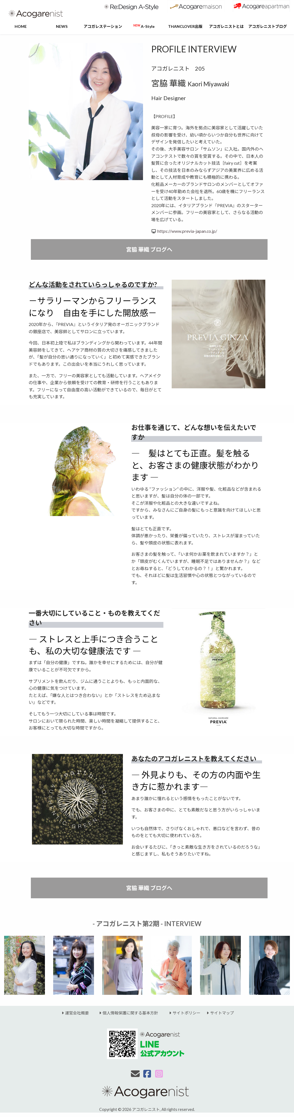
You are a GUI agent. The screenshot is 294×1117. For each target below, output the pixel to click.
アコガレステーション (103, 26)
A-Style (144, 26)
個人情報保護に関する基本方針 (125, 1013)
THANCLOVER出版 (185, 26)
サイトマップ (217, 1013)
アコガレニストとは (226, 26)
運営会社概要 (74, 1013)
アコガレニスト (146, 1109)
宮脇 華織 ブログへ (149, 249)
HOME (21, 26)
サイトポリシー (181, 1013)
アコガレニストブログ (267, 26)
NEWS (62, 26)
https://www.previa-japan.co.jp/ (187, 231)
